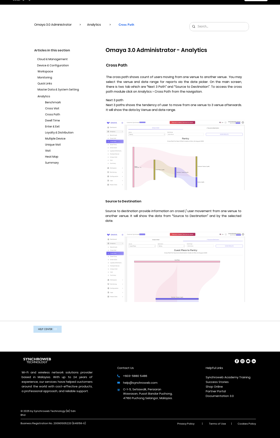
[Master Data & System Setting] (59, 90)
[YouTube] (248, 361)
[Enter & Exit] (64, 127)
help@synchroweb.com (140, 383)
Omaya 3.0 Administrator (53, 24)
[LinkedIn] (254, 361)
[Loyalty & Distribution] (64, 133)
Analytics (94, 24)
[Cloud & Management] (58, 59)
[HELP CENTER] (47, 329)
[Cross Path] (64, 115)
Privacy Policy (185, 424)
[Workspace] (57, 72)
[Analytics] (57, 97)
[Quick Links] (57, 84)
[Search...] (219, 26)
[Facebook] (237, 361)
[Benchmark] (64, 103)
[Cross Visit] (64, 109)
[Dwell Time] (64, 121)
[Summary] (64, 163)
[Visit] (64, 151)
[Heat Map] (64, 157)
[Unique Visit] (64, 145)
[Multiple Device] (64, 139)
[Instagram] (242, 361)
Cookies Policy (247, 424)
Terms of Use (217, 424)
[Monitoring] (60, 78)
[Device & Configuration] (60, 66)
